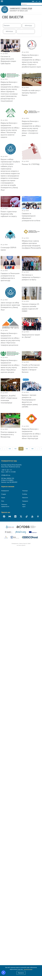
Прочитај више (28, 969)
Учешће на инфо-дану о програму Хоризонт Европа (31, 92)
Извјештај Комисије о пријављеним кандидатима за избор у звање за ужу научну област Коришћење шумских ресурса (10, 366)
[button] (3, 972)
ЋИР (33, 1)
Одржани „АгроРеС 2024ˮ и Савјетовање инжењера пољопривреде (9, 399)
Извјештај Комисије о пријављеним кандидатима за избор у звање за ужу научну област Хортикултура (31, 433)
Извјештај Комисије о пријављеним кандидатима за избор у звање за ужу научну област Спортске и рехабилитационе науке (31, 61)
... (4, 448)
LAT (36, 1)
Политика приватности (2, 505)
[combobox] (27, 31)
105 (27, 448)
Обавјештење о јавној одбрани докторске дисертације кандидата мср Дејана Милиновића (31, 244)
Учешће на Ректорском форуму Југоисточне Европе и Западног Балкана (31, 368)
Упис (2, 501)
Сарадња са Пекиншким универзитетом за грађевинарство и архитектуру (10, 277)
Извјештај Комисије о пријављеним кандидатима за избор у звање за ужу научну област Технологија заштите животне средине (10, 130)
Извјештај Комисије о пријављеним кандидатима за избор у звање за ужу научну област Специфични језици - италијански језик (31, 128)
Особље (23, 494)
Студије (2, 494)
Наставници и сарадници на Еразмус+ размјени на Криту (31, 277)
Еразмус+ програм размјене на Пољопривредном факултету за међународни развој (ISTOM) (30, 401)
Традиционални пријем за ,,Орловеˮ (31, 335)
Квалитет (23, 497)
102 (10, 448)
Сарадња (23, 501)
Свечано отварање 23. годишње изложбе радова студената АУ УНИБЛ (30, 307)
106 (32, 448)
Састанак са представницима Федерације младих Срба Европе (8, 60)
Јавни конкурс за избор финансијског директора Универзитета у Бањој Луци (10, 306)
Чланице (23, 491)
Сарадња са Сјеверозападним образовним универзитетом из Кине (31, 217)
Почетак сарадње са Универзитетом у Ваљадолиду (8, 434)
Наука (2, 497)
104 (21, 448)
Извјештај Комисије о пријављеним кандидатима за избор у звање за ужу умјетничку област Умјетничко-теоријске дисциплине (10, 339)
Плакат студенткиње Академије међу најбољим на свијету (9, 213)
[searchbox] (19, 31)
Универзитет (2, 491)
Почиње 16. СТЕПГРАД (30, 164)
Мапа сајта (23, 505)
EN (39, 1)
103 (15, 448)
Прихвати (21, 973)
